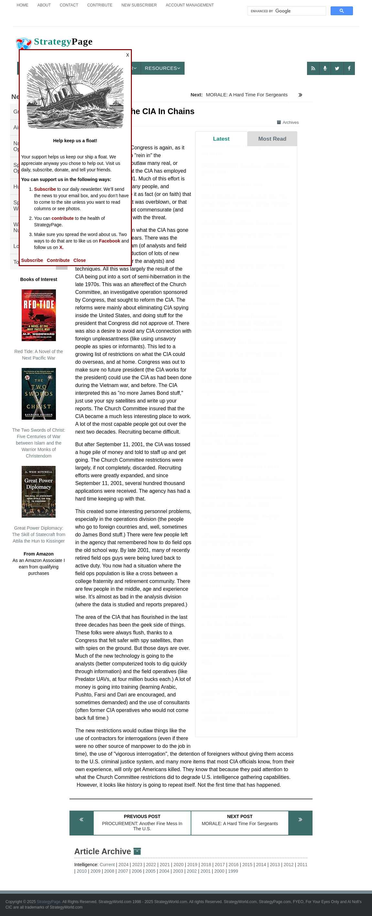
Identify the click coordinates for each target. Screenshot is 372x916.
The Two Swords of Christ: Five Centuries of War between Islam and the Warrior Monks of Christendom (38, 413)
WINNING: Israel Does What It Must (239, 473)
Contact (69, 5)
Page (54, 46)
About (44, 5)
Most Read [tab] (272, 138)
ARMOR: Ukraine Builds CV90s (235, 592)
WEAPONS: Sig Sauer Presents (235, 398)
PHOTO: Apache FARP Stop (231, 191)
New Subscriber (139, 5)
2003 (178, 871)
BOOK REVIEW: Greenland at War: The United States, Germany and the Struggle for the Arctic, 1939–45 (245, 210)
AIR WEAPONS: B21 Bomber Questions (244, 348)
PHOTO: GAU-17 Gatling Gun (233, 460)
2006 (137, 871)
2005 (150, 871)
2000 (219, 871)
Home (22, 5)
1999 (233, 871)
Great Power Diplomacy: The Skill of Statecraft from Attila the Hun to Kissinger (38, 505)
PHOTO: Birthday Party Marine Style (240, 310)
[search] (286, 11)
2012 (289, 864)
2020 (179, 864)
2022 (151, 864)
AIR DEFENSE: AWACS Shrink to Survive (246, 229)
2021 (165, 864)
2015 (247, 864)
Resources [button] (162, 68)
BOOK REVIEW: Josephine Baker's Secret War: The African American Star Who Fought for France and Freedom (242, 329)
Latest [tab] (221, 138)
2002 (192, 871)
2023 (137, 864)
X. (61, 247)
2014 (261, 864)
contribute (63, 218)
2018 (206, 864)
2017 (220, 864)
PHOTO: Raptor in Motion (228, 410)
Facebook (109, 240)
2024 (124, 864)
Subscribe (45, 189)
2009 (95, 871)
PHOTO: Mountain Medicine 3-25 (237, 561)
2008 (109, 871)
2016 (234, 864)
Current (107, 864)
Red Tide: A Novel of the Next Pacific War (39, 325)
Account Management (190, 5)
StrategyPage (48, 902)
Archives (288, 122)
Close (79, 260)
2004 (164, 871)
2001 (206, 871)
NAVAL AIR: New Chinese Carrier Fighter (245, 241)
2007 (123, 871)
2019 (192, 864)
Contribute (99, 5)
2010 (82, 871)
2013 (275, 864)
